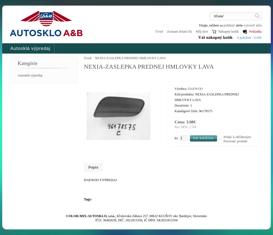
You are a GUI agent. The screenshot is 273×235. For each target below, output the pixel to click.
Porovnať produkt (235, 141)
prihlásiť (229, 25)
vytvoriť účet (253, 25)
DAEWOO (195, 89)
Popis (93, 167)
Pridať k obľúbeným (237, 137)
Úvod (159, 31)
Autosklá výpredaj (30, 48)
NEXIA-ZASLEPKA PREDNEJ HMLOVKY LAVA (130, 58)
